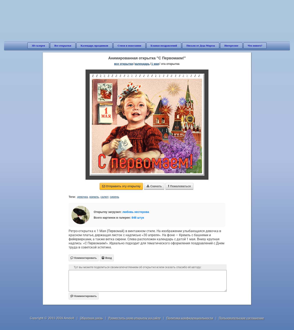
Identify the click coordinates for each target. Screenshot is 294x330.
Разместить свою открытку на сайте (134, 318)
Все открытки (62, 45)
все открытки (123, 63)
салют (104, 196)
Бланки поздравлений (164, 45)
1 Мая (155, 63)
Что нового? (255, 45)
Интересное (231, 45)
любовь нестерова (135, 212)
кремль (94, 196)
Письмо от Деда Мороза (200, 45)
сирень (114, 196)
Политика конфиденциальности (189, 318)
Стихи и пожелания (129, 45)
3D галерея (38, 45)
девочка (82, 196)
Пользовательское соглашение (241, 318)
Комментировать (83, 296)
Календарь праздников (94, 45)
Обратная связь (91, 318)
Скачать (154, 186)
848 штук (138, 217)
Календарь (142, 63)
